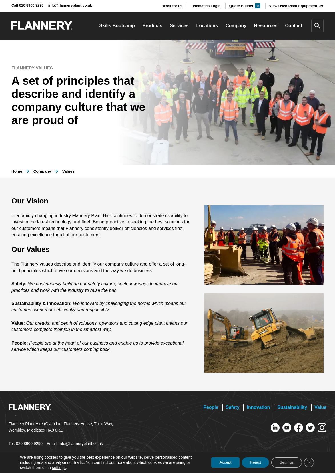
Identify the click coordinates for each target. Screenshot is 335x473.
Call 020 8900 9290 (27, 5)
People (210, 407)
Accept (222, 462)
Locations (207, 25)
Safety (233, 407)
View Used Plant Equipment (293, 6)
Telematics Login (206, 6)
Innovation (258, 407)
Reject (253, 462)
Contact (293, 25)
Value (320, 407)
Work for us (172, 6)
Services (179, 25)
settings (59, 467)
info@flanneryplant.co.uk (70, 5)
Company (236, 25)
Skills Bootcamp (117, 25)
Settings (285, 462)
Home (16, 171)
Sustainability (292, 407)
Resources (266, 25)
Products (152, 25)
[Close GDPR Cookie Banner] (309, 462)
